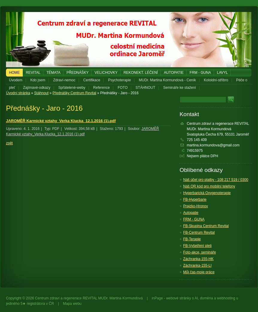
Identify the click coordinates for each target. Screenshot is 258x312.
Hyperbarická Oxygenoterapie (207, 193)
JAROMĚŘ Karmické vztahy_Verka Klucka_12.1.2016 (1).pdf (61, 120)
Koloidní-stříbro (216, 80)
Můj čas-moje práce (199, 272)
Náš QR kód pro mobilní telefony (209, 186)
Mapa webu (72, 304)
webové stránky (178, 298)
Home (14, 72)
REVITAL (33, 72)
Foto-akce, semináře (199, 252)
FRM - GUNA (200, 72)
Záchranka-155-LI (197, 265)
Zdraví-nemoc (64, 80)
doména (206, 298)
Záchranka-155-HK (198, 259)
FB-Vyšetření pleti (197, 246)
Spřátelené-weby (71, 88)
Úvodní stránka (18, 93)
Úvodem (15, 80)
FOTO (123, 88)
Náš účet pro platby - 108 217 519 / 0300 (215, 180)
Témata (53, 72)
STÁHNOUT (145, 88)
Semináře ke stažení (179, 88)
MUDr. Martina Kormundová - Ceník (167, 80)
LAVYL (222, 72)
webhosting (226, 298)
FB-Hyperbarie (195, 199)
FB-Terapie (192, 239)
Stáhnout (41, 93)
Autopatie (173, 72)
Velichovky (106, 72)
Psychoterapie (119, 80)
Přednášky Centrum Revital (74, 93)
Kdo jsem (37, 80)
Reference (101, 88)
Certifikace (91, 80)
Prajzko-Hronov (195, 206)
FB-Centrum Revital (199, 232)
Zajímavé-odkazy (36, 88)
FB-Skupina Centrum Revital (206, 226)
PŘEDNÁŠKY (77, 72)
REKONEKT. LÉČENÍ (141, 72)
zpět (9, 143)
